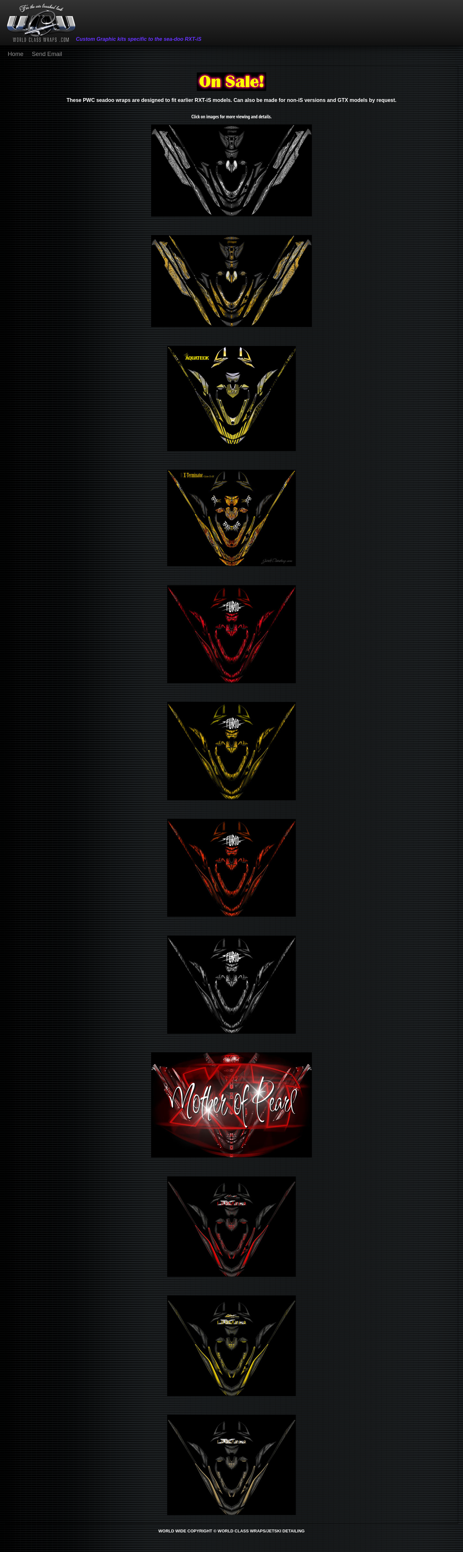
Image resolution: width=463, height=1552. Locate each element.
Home (15, 53)
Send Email (47, 53)
